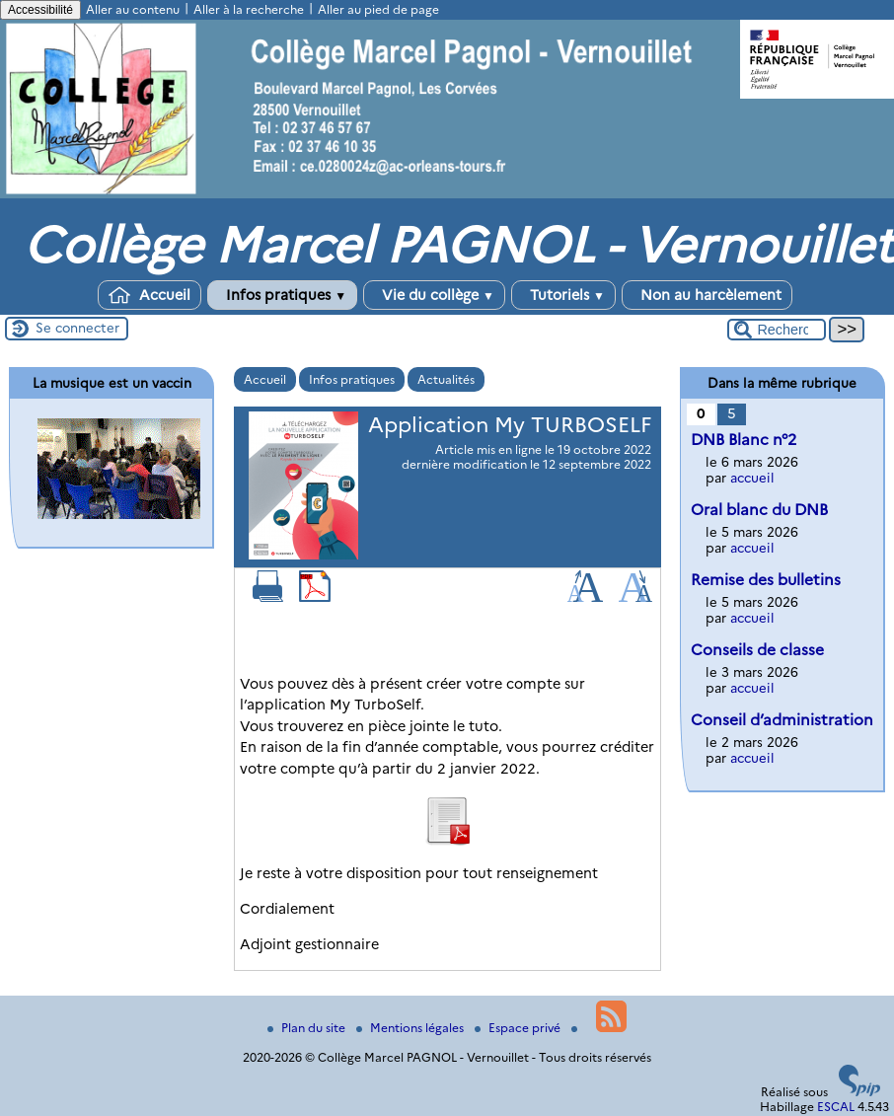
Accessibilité (40, 10)
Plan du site (307, 1027)
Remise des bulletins (766, 579)
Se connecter (77, 327)
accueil (752, 477)
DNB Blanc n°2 (743, 439)
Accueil (149, 295)
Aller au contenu (133, 9)
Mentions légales (411, 1027)
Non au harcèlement (707, 295)
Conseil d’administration (782, 719)
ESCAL (836, 1106)
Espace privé (519, 1027)
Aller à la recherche (248, 9)
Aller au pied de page (378, 9)
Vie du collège (434, 295)
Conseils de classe (757, 649)
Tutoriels (563, 295)
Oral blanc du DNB (759, 509)
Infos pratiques (282, 295)
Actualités (446, 379)
